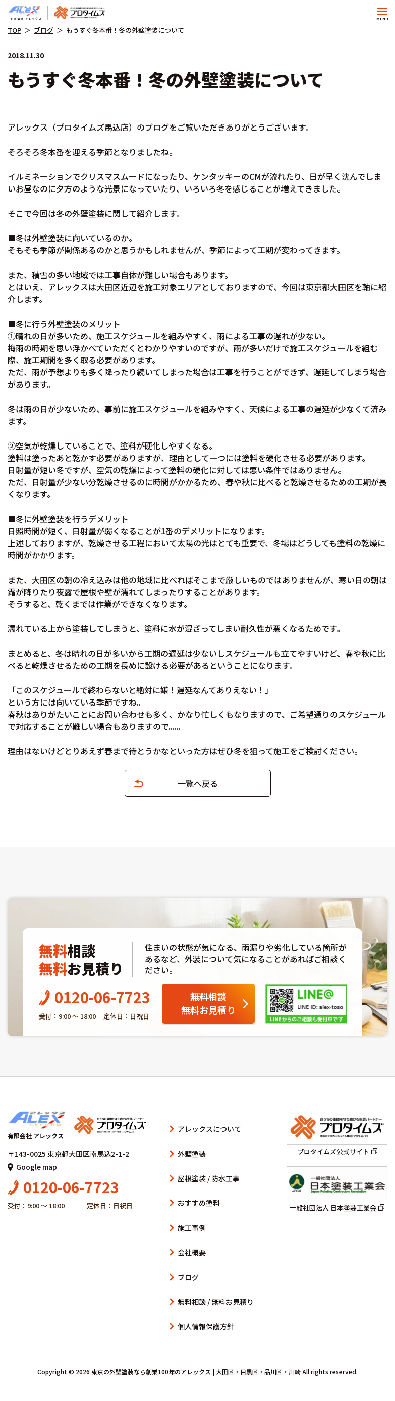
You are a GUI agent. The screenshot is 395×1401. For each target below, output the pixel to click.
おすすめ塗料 (199, 1203)
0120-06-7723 (94, 996)
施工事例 (192, 1228)
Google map (32, 1167)
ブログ (43, 30)
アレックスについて (209, 1129)
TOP (14, 30)
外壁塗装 (192, 1154)
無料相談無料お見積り (208, 1003)
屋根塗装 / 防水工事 (209, 1178)
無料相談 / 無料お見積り (216, 1302)
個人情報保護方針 (206, 1326)
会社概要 (192, 1252)
